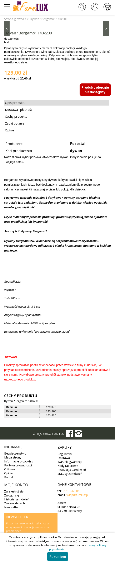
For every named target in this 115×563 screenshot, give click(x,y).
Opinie (9, 130)
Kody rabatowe (68, 466)
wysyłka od (17, 78)
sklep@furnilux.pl (77, 495)
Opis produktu (15, 103)
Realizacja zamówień (72, 470)
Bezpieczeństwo (15, 453)
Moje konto (16, 484)
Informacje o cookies (18, 461)
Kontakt (9, 477)
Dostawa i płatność (18, 109)
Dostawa (64, 458)
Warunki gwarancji (70, 462)
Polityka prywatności (18, 465)
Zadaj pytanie (14, 123)
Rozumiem (57, 556)
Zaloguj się (11, 495)
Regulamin (65, 454)
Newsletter (11, 507)
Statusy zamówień (70, 474)
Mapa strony (12, 457)
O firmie (9, 469)
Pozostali (78, 143)
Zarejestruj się (14, 491)
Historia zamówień (17, 499)
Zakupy (65, 447)
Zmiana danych (14, 503)
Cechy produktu (16, 116)
